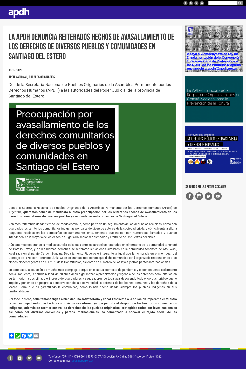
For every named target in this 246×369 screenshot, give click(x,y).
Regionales (131, 12)
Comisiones (174, 12)
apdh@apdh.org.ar (82, 360)
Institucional (108, 12)
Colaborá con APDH (200, 12)
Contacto (238, 12)
